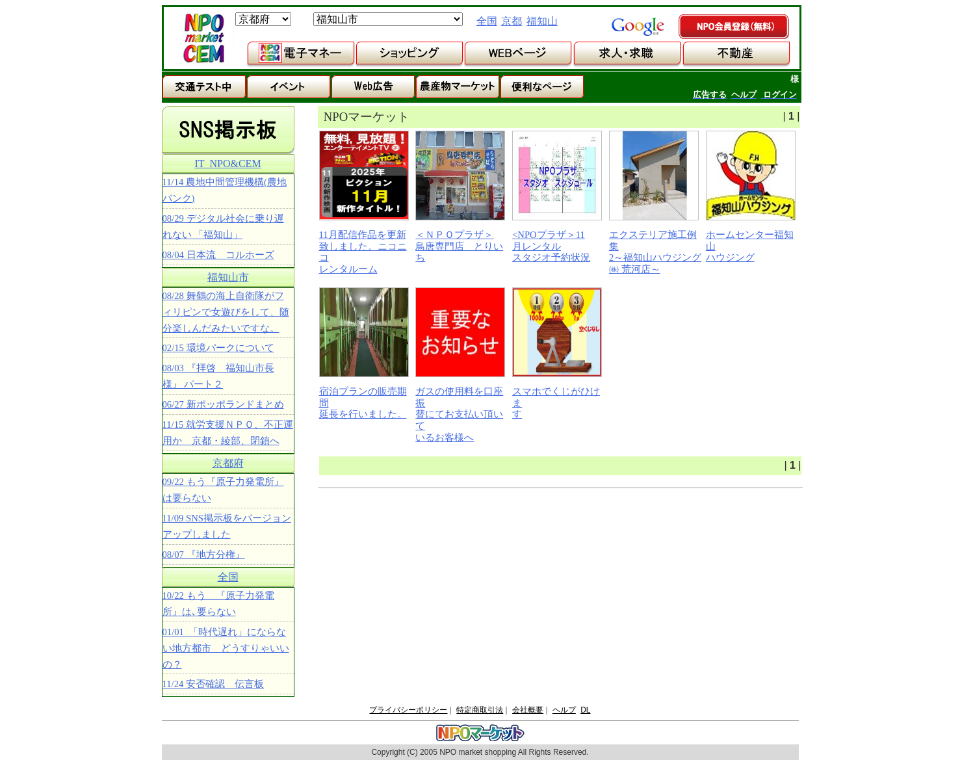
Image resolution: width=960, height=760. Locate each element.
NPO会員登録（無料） (734, 27)
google (637, 27)
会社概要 (527, 709)
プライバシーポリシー (408, 709)
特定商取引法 (479, 709)
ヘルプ (564, 709)
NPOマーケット (203, 38)
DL (585, 709)
